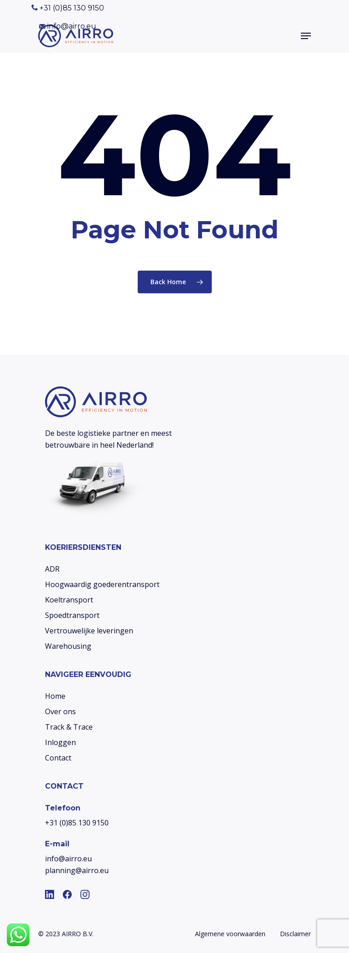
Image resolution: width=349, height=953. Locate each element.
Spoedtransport (72, 615)
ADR (52, 569)
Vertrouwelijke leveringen (89, 631)
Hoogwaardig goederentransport (102, 584)
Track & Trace (69, 727)
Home (55, 696)
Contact (58, 758)
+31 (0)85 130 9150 (67, 8)
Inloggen (60, 742)
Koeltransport (69, 600)
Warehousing (68, 646)
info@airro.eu (67, 26)
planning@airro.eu (77, 870)
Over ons (60, 711)
